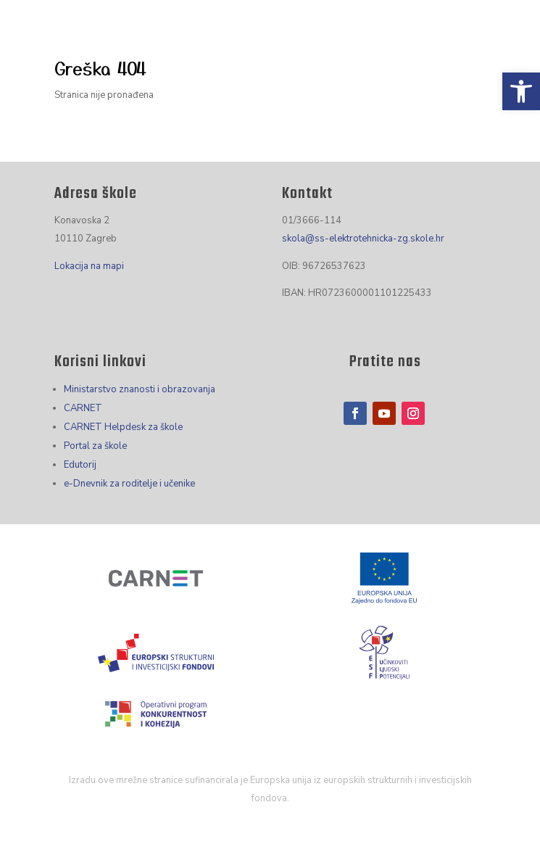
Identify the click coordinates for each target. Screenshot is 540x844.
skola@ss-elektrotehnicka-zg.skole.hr (363, 238)
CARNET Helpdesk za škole (123, 427)
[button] (521, 91)
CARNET (83, 408)
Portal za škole (95, 445)
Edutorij (80, 464)
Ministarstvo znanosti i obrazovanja (139, 389)
